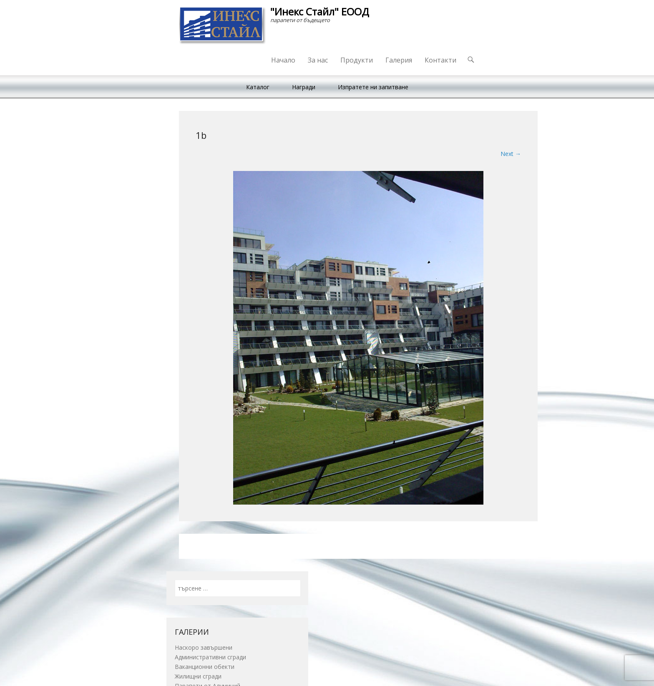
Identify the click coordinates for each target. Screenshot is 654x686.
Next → (511, 154)
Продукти (356, 60)
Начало (283, 60)
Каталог (257, 87)
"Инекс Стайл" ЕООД (319, 11)
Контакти (440, 60)
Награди (303, 87)
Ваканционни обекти (204, 667)
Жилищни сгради (198, 676)
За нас (318, 60)
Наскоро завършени (203, 647)
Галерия (398, 60)
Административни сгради (210, 657)
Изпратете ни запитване (373, 87)
